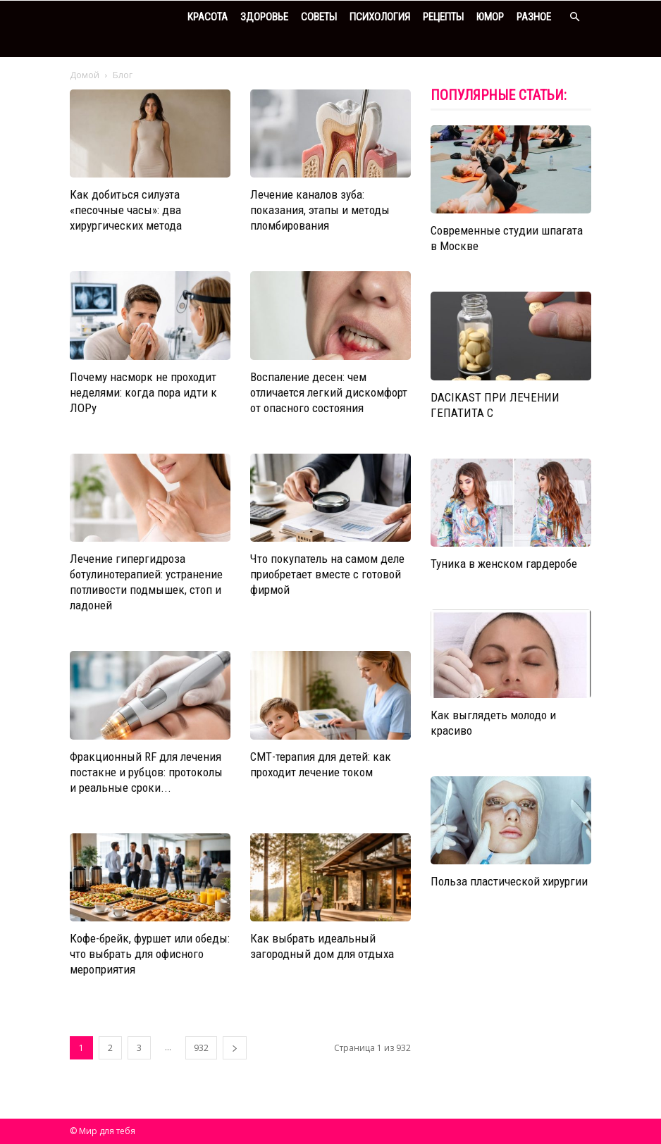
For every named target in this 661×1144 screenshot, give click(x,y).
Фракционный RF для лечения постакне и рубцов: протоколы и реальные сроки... (146, 772)
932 (201, 1048)
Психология (380, 17)
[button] (574, 17)
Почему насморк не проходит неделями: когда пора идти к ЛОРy (143, 392)
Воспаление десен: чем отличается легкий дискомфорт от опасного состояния (328, 392)
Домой (84, 75)
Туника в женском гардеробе (504, 564)
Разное (534, 17)
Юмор (490, 17)
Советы (319, 17)
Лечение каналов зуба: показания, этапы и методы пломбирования (320, 209)
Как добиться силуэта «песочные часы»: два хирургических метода (126, 209)
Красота (207, 17)
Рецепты (443, 17)
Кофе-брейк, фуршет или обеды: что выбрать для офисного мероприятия (150, 953)
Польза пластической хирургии (509, 881)
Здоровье (264, 17)
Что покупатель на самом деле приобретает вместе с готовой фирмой (327, 574)
